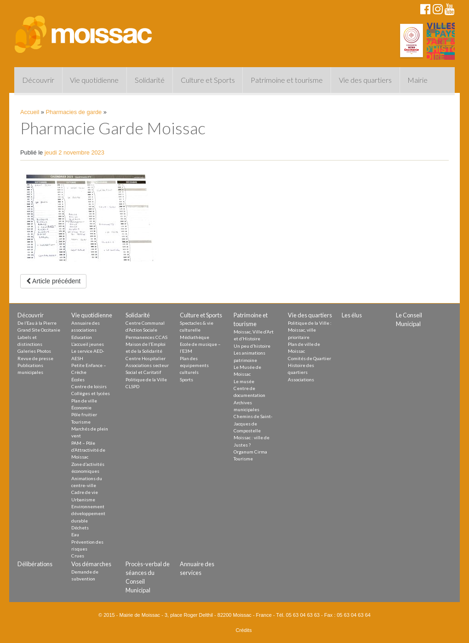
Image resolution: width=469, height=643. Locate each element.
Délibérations (34, 564)
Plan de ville (84, 400)
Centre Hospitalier (146, 358)
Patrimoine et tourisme (287, 79)
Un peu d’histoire (252, 346)
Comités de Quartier (309, 358)
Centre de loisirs (89, 386)
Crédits (244, 630)
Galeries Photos (34, 351)
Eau (75, 534)
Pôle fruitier (84, 414)
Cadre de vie (84, 492)
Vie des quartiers (365, 79)
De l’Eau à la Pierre (37, 323)
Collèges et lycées (90, 393)
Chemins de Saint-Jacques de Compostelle (253, 423)
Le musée (244, 381)
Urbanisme (83, 499)
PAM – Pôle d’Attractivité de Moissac (88, 450)
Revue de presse (35, 358)
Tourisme (81, 422)
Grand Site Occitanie (38, 330)
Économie (81, 407)
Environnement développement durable (88, 513)
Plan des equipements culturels (194, 365)
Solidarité (150, 79)
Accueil (29, 112)
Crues (77, 555)
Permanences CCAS (146, 337)
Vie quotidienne (94, 79)
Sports (186, 379)
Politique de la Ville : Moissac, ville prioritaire (310, 330)
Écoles (78, 379)
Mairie (417, 79)
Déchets (80, 527)
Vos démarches (91, 564)
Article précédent (53, 281)
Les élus (352, 315)
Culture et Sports (208, 79)
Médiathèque (194, 337)
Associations (301, 379)
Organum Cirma (250, 451)
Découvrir (38, 79)
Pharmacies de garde (74, 112)
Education (81, 337)
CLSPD (132, 386)
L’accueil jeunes (87, 344)
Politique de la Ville (146, 379)
